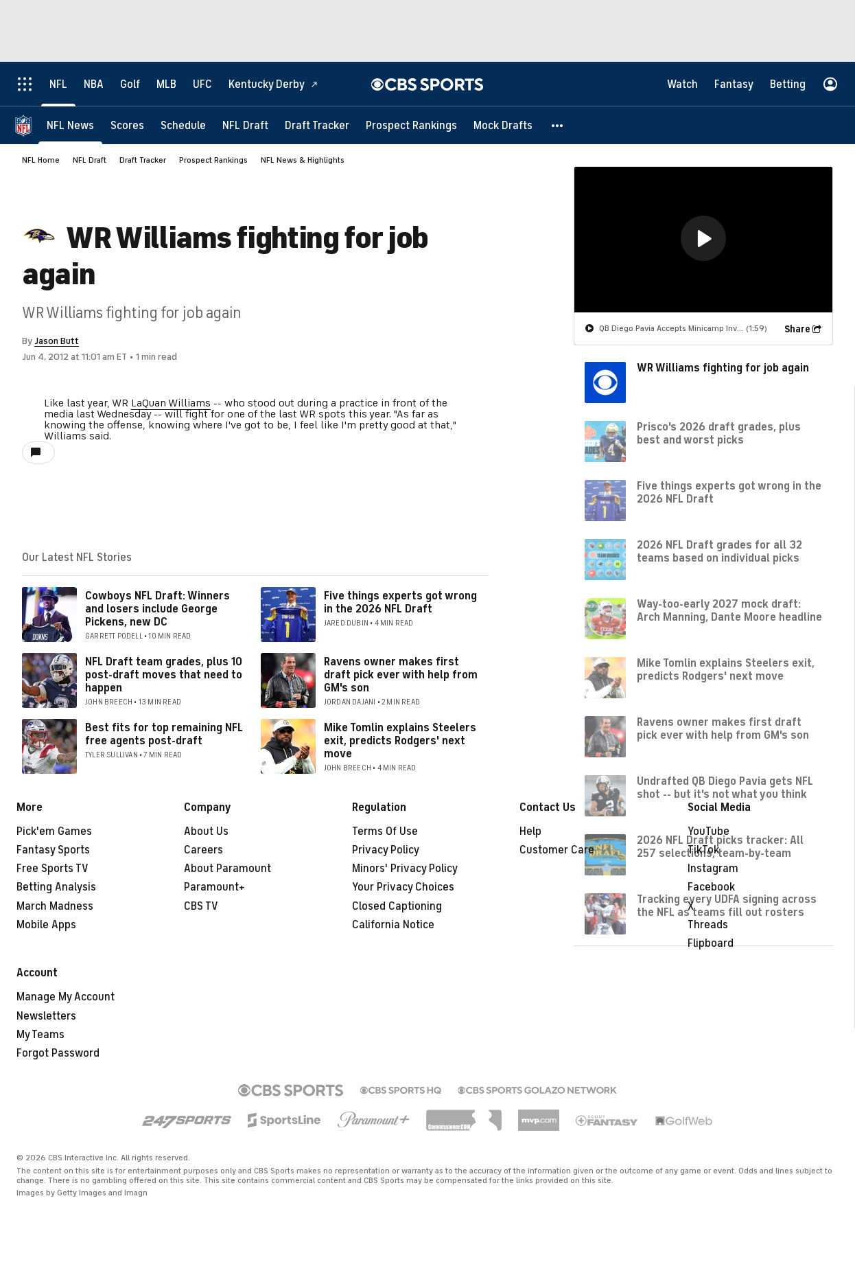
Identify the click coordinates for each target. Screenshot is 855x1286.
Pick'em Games (54, 831)
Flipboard (711, 943)
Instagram (713, 868)
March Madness (54, 906)
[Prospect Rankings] (411, 125)
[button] (558, 125)
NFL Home (41, 160)
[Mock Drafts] (503, 125)
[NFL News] (70, 125)
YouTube (708, 831)
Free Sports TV (52, 868)
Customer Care (556, 850)
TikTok (703, 850)
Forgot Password (57, 1053)
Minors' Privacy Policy (405, 868)
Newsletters (46, 1016)
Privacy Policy (385, 850)
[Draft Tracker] (317, 125)
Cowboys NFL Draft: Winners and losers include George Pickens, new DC (157, 609)
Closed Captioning (397, 906)
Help (530, 831)
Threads (708, 925)
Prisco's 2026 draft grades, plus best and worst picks (719, 433)
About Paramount (227, 868)
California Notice (393, 925)
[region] (703, 239)
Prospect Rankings (213, 160)
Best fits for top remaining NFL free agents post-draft (164, 734)
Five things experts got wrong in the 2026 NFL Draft (400, 602)
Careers (203, 850)
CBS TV (201, 906)
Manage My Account (65, 997)
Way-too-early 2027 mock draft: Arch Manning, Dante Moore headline (729, 610)
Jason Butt (56, 341)
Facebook (711, 887)
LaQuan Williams (171, 403)
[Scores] (127, 125)
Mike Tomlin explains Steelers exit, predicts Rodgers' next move (400, 741)
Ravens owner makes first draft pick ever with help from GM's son (401, 675)
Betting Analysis (56, 887)
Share (797, 329)
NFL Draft (89, 160)
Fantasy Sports (53, 850)
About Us (206, 831)
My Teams (40, 1035)
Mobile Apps (46, 925)
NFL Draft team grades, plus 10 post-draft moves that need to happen (163, 675)
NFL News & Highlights (302, 160)
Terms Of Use (385, 831)
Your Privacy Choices (403, 887)
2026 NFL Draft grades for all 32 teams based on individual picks (719, 551)
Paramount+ (214, 887)
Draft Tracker (142, 160)
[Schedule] (183, 125)
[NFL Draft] (245, 125)
